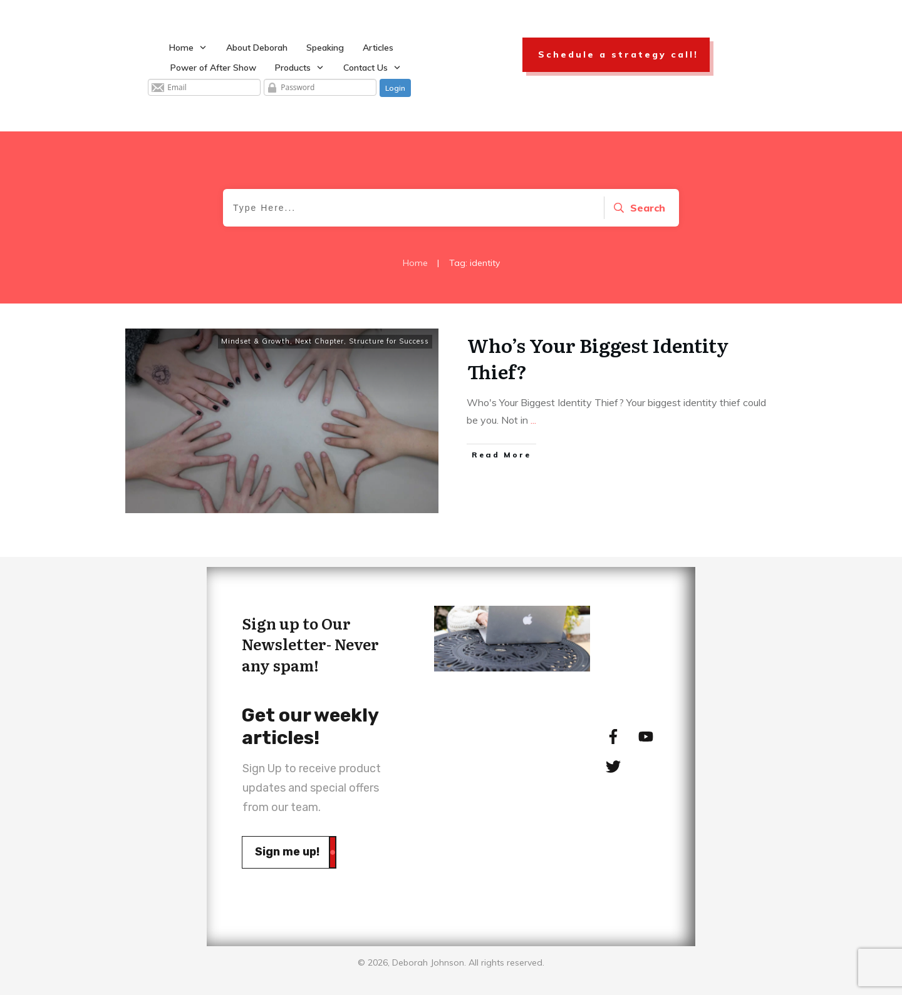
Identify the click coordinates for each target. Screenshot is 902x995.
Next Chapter (319, 341)
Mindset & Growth (255, 341)
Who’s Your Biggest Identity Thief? (597, 358)
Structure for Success (389, 341)
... (533, 420)
